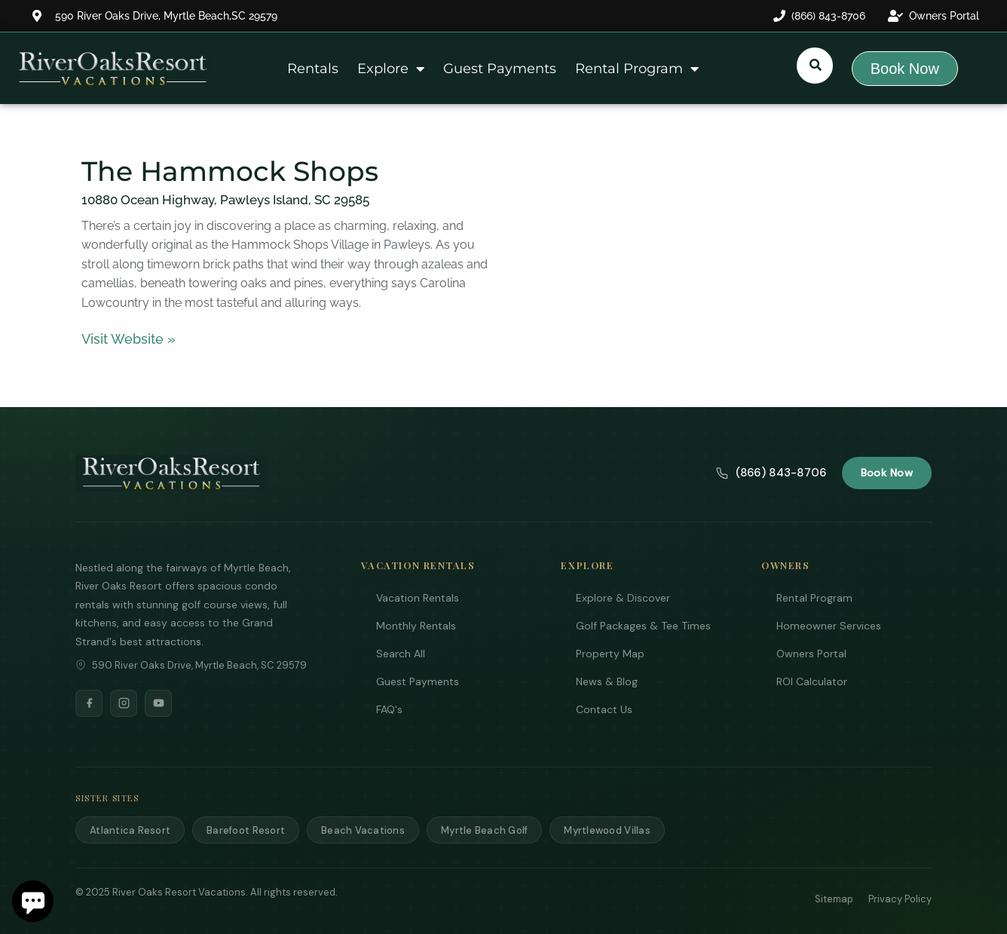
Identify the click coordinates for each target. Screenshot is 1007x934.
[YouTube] (158, 703)
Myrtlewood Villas (607, 830)
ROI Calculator (811, 681)
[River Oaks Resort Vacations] (171, 473)
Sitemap (834, 899)
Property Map (610, 653)
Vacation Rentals (417, 598)
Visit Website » (128, 339)
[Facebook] (89, 703)
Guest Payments (499, 68)
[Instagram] (123, 703)
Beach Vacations (363, 830)
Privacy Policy (900, 899)
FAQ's (389, 709)
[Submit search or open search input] (815, 65)
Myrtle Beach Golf (484, 830)
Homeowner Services (828, 625)
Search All (400, 653)
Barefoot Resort (246, 830)
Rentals (312, 68)
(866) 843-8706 (771, 472)
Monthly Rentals (416, 625)
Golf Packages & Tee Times (643, 625)
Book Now (887, 472)
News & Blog (607, 681)
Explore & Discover (623, 598)
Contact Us (604, 709)
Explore (390, 68)
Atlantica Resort (130, 830)
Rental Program (637, 68)
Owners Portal (811, 653)
